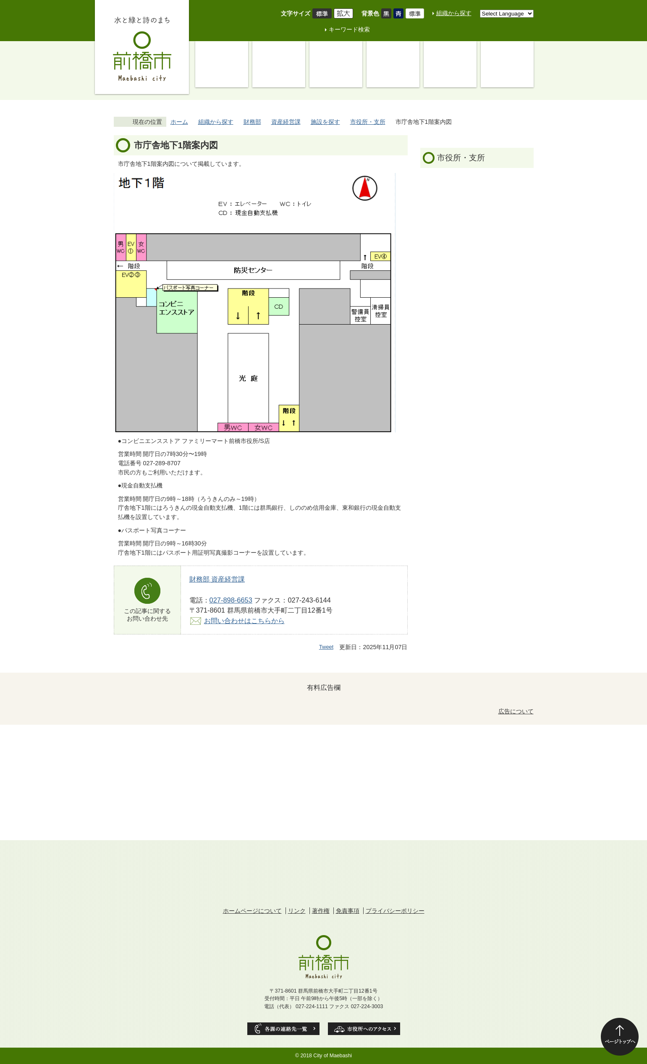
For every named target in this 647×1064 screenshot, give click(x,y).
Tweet (326, 647)
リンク (297, 910)
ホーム (179, 121)
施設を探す (325, 121)
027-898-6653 (231, 600)
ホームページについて (252, 910)
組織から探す (453, 13)
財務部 (252, 121)
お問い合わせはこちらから (244, 620)
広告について (516, 711)
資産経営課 (286, 121)
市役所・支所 (367, 121)
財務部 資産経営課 (217, 579)
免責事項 (347, 910)
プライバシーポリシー (395, 910)
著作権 (321, 910)
